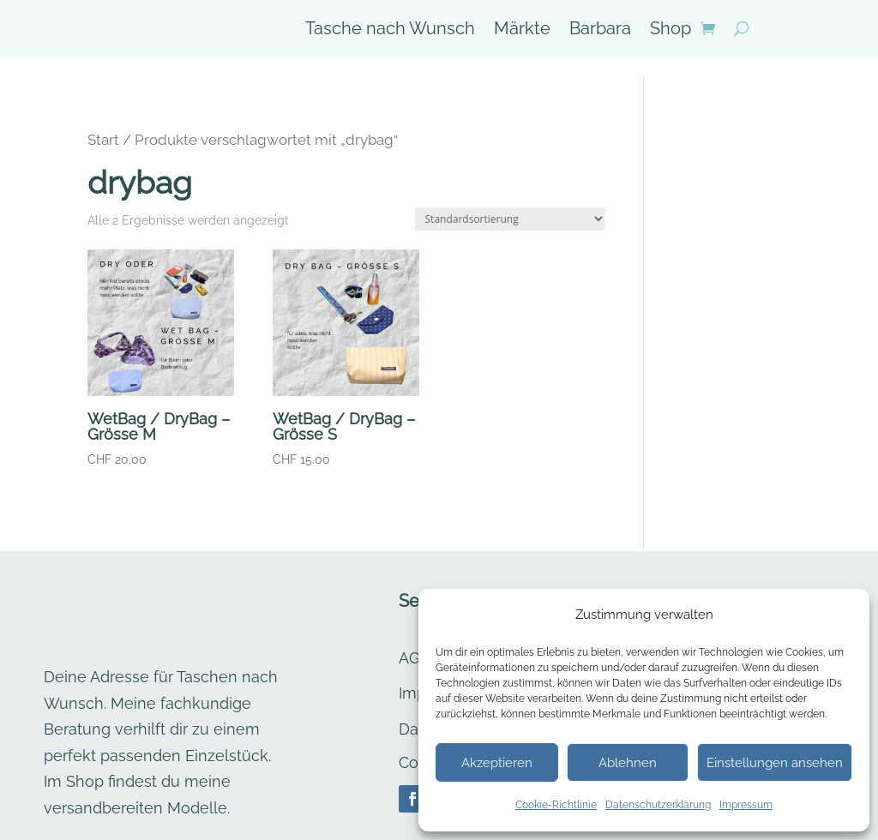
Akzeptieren (496, 763)
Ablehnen (627, 763)
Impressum (746, 805)
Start (103, 120)
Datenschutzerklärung (658, 805)
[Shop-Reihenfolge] (510, 199)
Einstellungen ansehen (775, 763)
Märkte (522, 30)
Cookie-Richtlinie (556, 805)
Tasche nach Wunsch (390, 30)
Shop (670, 30)
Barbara (600, 30)
